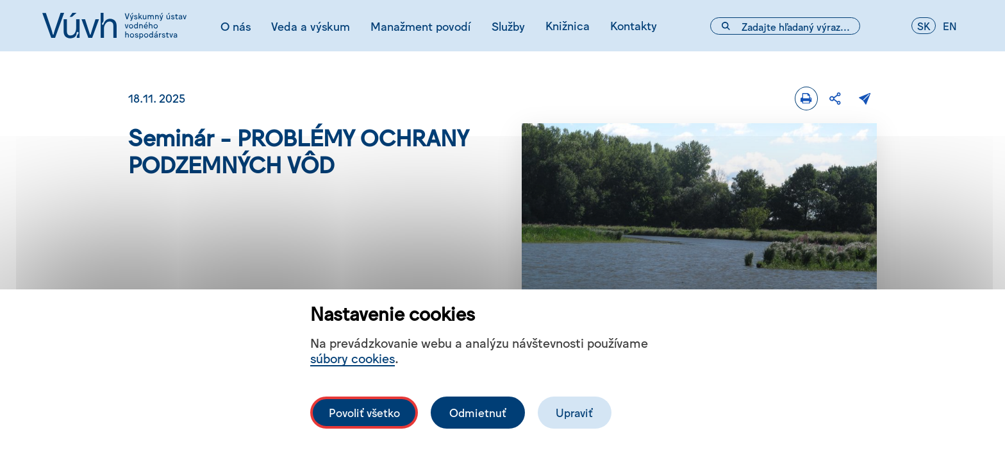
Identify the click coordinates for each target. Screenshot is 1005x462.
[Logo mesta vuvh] (114, 26)
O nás (235, 26)
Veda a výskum (310, 26)
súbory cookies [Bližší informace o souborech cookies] (352, 357)
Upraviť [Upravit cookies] (574, 412)
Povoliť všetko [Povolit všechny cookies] (364, 412)
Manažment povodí (420, 26)
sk (923, 25)
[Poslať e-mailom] (864, 98)
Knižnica (567, 25)
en (950, 25)
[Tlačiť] (806, 98)
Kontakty (633, 25)
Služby (508, 26)
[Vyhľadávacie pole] (785, 26)
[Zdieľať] (835, 98)
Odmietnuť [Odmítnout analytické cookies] (477, 412)
